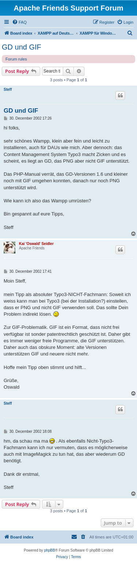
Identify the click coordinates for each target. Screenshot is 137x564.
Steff (8, 89)
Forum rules (16, 59)
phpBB (49, 550)
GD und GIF (21, 47)
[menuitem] (19, 22)
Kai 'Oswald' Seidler (36, 244)
